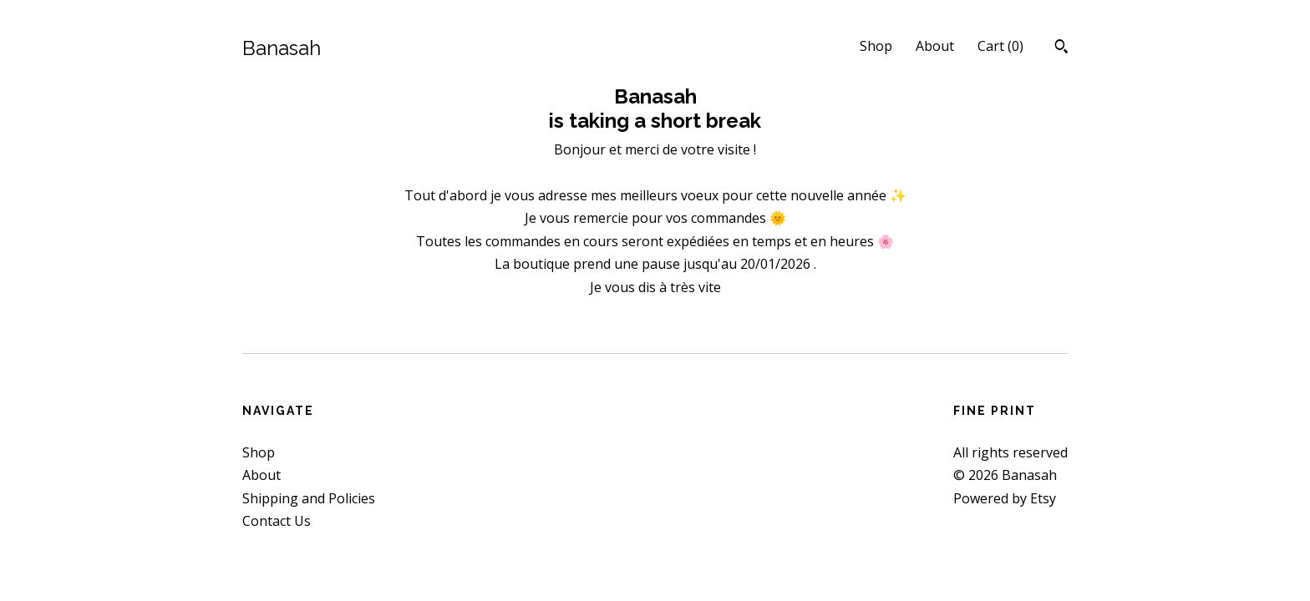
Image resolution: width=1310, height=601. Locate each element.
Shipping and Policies (308, 498)
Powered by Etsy (1004, 498)
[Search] (1061, 48)
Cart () (1000, 46)
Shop (876, 46)
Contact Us (276, 521)
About (935, 46)
